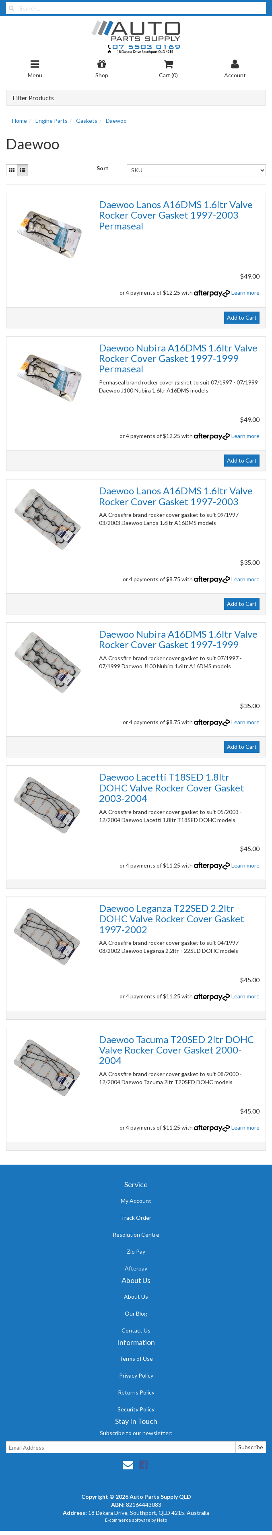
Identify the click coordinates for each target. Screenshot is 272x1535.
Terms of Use (136, 1358)
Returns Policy (136, 1392)
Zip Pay (136, 1251)
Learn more (245, 292)
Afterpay (136, 1268)
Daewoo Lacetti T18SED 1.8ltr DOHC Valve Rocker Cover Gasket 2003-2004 (171, 787)
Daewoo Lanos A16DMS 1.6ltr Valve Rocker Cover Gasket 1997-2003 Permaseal (176, 214)
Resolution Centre (136, 1234)
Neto (162, 1520)
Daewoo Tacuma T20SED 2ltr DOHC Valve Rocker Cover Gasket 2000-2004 (176, 1049)
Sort (103, 168)
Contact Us (136, 1330)
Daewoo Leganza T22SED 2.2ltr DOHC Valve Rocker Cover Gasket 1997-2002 (171, 918)
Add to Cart (242, 317)
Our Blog (136, 1313)
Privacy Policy (136, 1375)
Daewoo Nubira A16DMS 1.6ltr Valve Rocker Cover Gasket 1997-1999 (178, 639)
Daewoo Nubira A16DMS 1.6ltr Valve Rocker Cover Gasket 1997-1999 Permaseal (178, 358)
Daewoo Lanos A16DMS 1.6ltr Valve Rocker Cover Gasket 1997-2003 (176, 496)
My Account (136, 1200)
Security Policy (136, 1409)
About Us (136, 1296)
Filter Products (33, 97)
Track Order (136, 1217)
